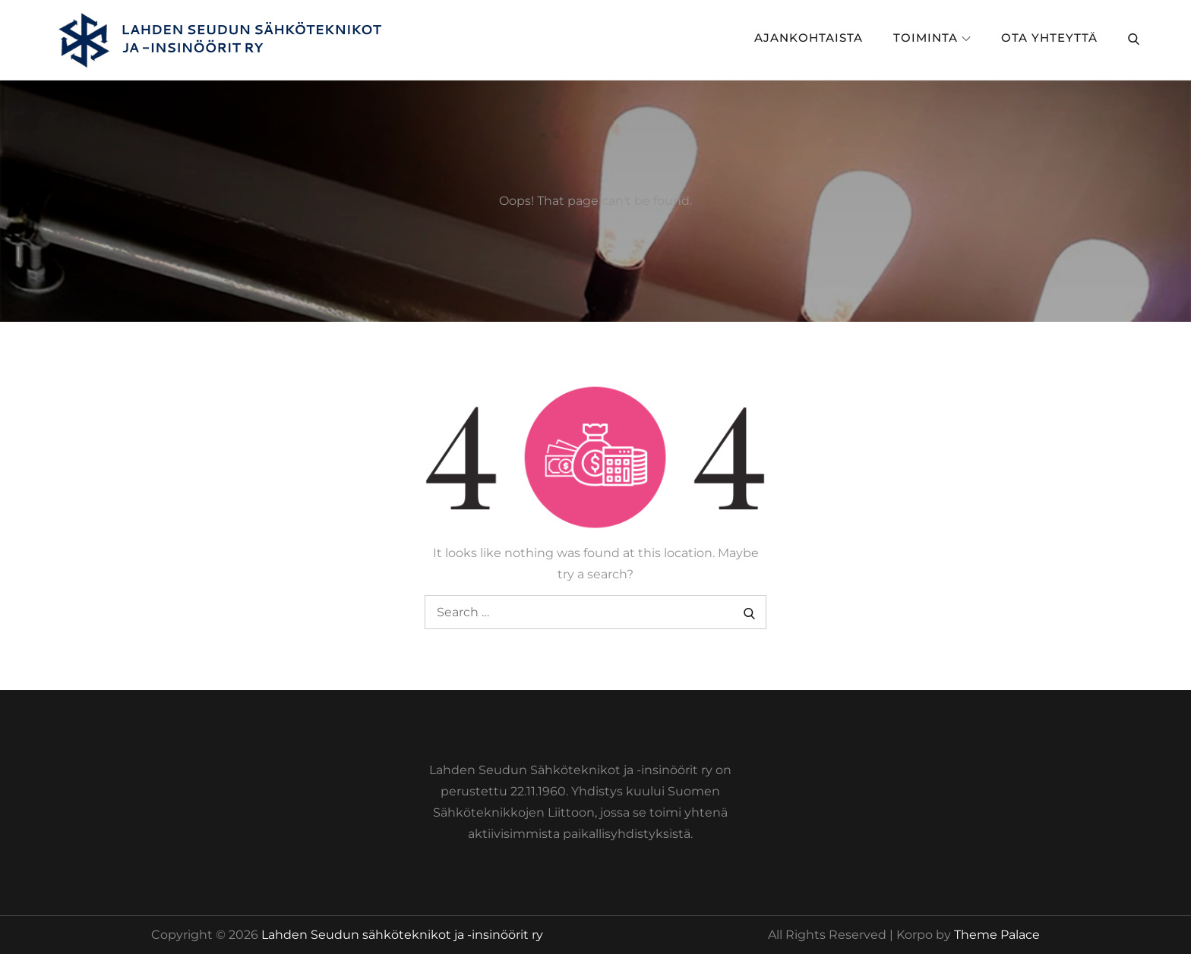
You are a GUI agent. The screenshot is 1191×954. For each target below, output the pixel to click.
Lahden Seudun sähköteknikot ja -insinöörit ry (402, 934)
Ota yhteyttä (1049, 37)
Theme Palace (997, 934)
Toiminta (932, 37)
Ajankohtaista (808, 37)
